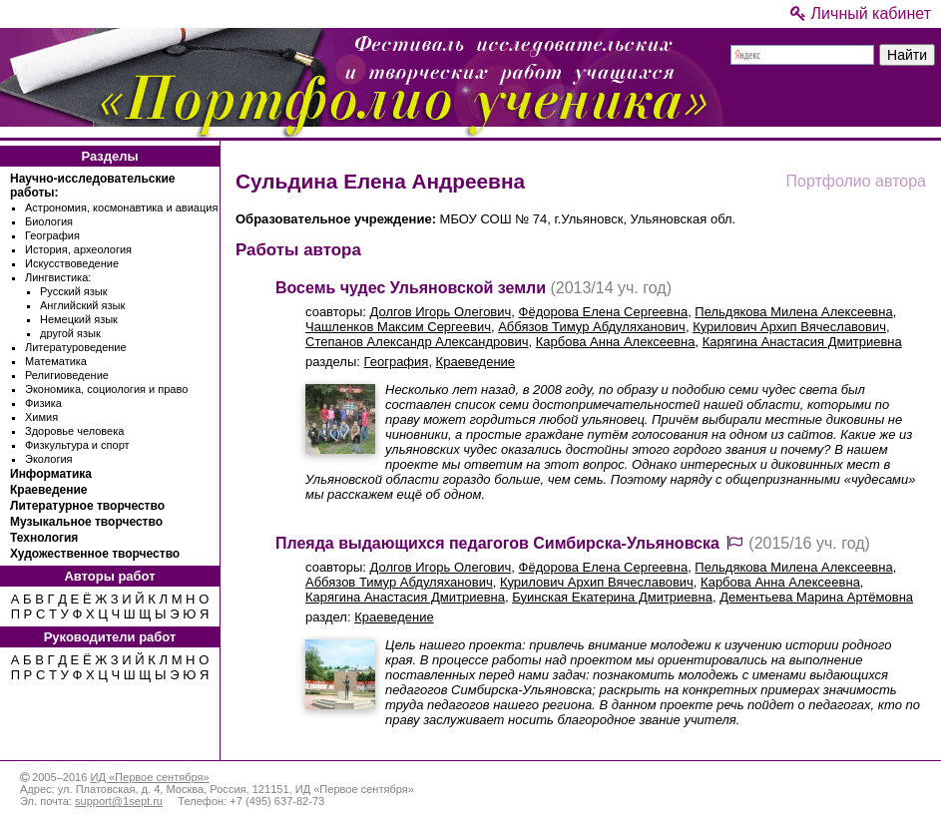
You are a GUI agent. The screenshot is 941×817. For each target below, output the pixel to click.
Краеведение (48, 490)
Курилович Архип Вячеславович (789, 326)
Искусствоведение (72, 263)
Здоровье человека (74, 431)
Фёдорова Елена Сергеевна (604, 311)
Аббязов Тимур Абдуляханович (592, 326)
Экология (49, 459)
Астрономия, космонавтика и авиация (121, 207)
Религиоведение (67, 375)
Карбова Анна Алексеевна (616, 341)
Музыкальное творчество (86, 522)
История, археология (78, 249)
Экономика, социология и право (106, 389)
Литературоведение (76, 347)
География (52, 235)
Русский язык (74, 291)
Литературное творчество (87, 506)
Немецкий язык (79, 319)
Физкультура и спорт (77, 445)
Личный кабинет (860, 13)
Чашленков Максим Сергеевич (398, 326)
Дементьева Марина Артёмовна (816, 597)
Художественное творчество (95, 554)
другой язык (70, 333)
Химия (41, 417)
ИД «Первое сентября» (149, 777)
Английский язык (82, 305)
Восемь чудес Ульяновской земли (410, 287)
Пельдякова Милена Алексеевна (793, 311)
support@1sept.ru (119, 801)
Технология (44, 538)
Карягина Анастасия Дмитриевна (802, 341)
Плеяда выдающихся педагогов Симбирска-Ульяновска (497, 543)
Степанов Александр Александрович (417, 341)
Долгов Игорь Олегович (441, 311)
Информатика (51, 474)
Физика (43, 403)
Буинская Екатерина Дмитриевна (612, 597)
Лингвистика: (58, 277)
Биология (49, 221)
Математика (56, 361)
